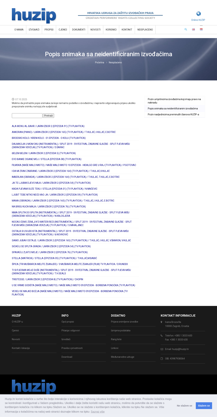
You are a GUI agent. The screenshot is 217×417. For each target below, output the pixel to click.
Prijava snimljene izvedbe (124, 321)
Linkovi (114, 348)
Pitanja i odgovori (71, 330)
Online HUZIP (198, 20)
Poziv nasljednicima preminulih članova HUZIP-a (173, 114)
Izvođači (34, 29)
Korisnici (111, 29)
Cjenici (63, 29)
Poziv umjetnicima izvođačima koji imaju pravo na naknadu (174, 101)
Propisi (49, 29)
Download (67, 357)
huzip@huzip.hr (180, 349)
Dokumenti (78, 29)
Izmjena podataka (120, 330)
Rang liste (116, 339)
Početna (99, 62)
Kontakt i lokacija (21, 348)
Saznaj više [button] (98, 411)
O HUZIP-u (17, 321)
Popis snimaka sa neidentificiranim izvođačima (173, 108)
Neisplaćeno (145, 29)
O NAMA (19, 29)
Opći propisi (68, 321)
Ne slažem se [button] (184, 405)
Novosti (96, 29)
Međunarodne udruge (122, 357)
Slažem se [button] (204, 405)
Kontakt (127, 29)
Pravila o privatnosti (72, 348)
